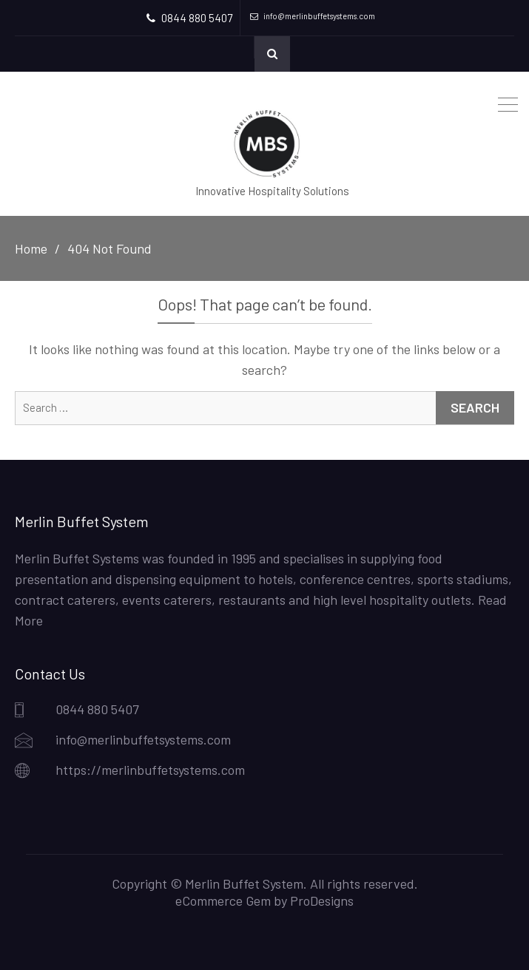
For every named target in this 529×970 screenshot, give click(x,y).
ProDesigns (322, 900)
